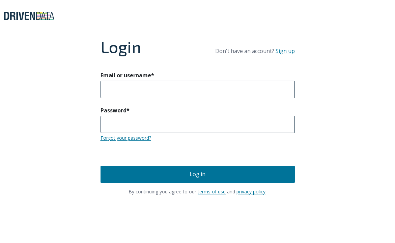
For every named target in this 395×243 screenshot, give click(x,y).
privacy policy (250, 191)
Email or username (127, 75)
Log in (197, 174)
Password (115, 110)
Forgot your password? (126, 138)
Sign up (285, 51)
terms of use (212, 191)
